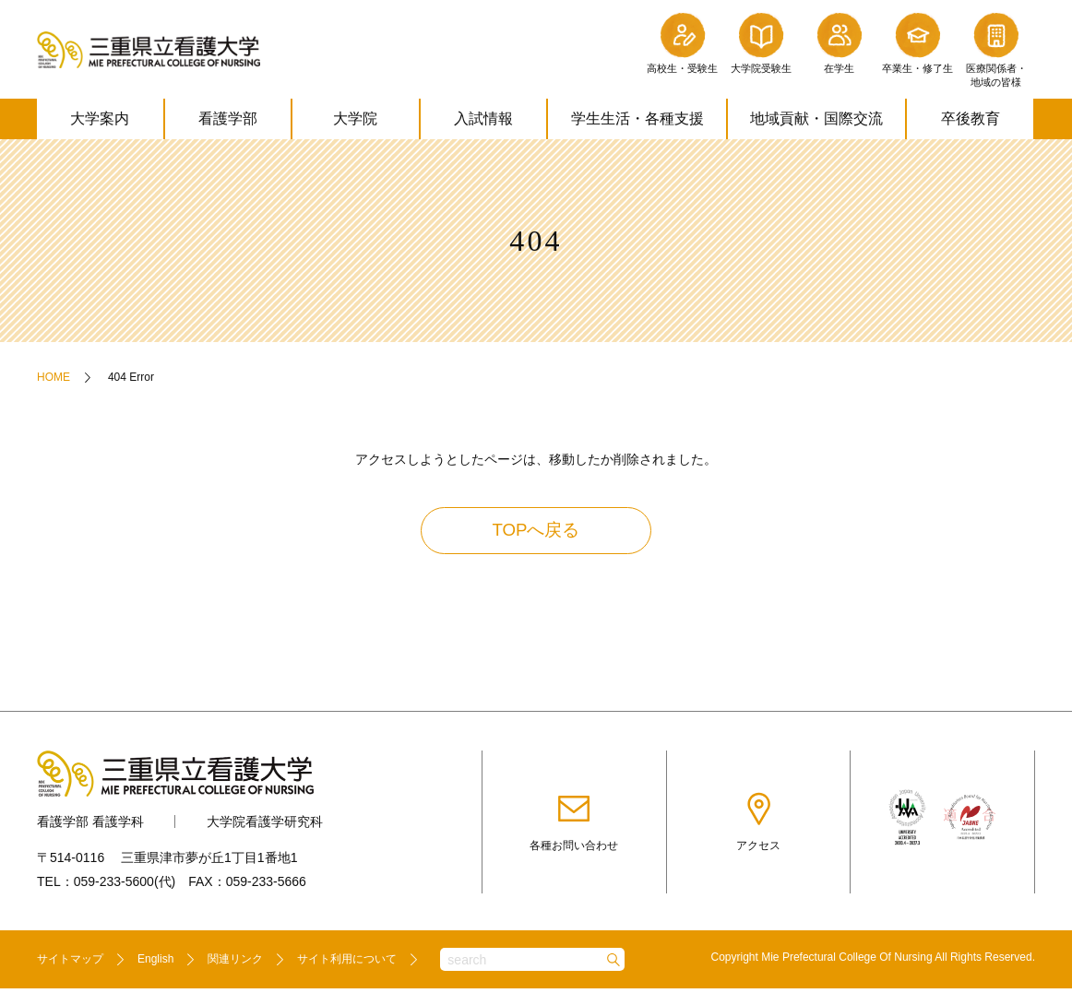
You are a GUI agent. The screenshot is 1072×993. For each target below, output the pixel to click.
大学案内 (99, 118)
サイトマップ (70, 963)
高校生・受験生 (682, 41)
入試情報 (483, 118)
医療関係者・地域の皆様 (996, 48)
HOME (53, 377)
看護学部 (227, 118)
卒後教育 (970, 118)
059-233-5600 (114, 885)
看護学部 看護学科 (90, 825)
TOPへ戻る (536, 533)
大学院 (355, 118)
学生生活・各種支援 (637, 118)
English (155, 963)
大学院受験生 (761, 41)
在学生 (839, 41)
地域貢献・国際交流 (816, 118)
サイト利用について (347, 963)
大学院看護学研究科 (265, 825)
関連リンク (235, 963)
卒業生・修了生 (917, 41)
